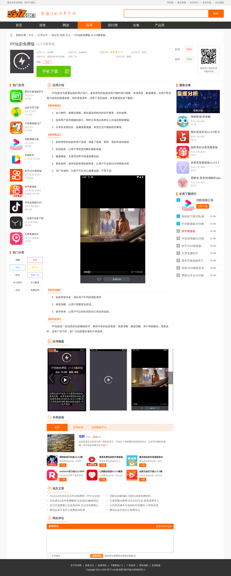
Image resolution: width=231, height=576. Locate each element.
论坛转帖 (219, 2)
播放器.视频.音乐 (61, 35)
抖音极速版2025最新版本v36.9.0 (193, 224)
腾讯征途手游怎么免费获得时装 (67, 510)
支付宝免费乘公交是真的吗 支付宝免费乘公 (74, 505)
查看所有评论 (164, 526)
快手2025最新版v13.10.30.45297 (192, 247)
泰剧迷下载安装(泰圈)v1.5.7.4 (193, 217)
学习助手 (17, 282)
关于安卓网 (76, 565)
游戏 (42, 25)
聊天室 (35, 267)
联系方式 (89, 565)
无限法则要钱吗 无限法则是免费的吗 (130, 496)
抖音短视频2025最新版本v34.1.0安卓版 (193, 239)
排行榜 (113, 25)
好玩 (18, 275)
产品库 (160, 25)
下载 (63, 465)
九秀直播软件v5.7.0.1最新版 (190, 254)
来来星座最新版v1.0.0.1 (205, 162)
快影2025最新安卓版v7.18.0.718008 (193, 269)
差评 (177, 59)
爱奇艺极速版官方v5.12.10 (192, 261)
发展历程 (102, 565)
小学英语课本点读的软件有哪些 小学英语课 (134, 505)
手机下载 (50, 71)
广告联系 (131, 565)
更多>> (104, 445)
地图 (18, 260)
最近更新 (181, 2)
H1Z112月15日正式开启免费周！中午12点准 (75, 496)
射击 (18, 267)
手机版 (170, 2)
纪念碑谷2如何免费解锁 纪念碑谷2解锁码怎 (74, 500)
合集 (136, 25)
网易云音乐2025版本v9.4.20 (193, 276)
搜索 (215, 13)
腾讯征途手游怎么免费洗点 (125, 510)
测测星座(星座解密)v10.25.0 (201, 118)
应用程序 (43, 35)
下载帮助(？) (116, 565)
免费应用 (35, 290)
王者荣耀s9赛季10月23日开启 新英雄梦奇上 (134, 500)
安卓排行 (194, 2)
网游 (66, 25)
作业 (18, 290)
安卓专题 (206, 2)
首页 (19, 25)
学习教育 (35, 282)
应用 (89, 25)
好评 (177, 49)
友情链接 (156, 565)
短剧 (47, 62)
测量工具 (35, 275)
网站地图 (143, 565)
